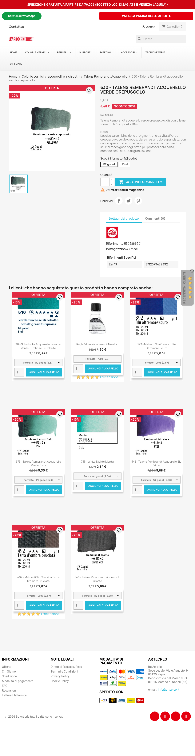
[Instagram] (165, 716)
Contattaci (17, 27)
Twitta (128, 201)
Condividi (119, 201)
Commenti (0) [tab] (155, 219)
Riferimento (115, 243)
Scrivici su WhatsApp (21, 16)
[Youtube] (186, 716)
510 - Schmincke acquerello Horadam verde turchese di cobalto (38, 346)
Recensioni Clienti (184, 287)
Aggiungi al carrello (140, 182)
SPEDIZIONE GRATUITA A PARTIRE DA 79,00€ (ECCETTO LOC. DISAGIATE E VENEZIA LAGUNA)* (97, 4)
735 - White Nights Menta (97, 461)
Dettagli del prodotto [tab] (124, 219)
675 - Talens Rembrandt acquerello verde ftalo (38, 463)
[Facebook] (154, 716)
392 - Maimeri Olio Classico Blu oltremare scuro (156, 346)
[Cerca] (161, 39)
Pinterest (138, 201)
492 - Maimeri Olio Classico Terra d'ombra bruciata (38, 579)
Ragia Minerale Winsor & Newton (97, 344)
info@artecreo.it (168, 689)
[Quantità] (104, 182)
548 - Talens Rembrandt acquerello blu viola (156, 463)
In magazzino (116, 249)
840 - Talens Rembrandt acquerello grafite (97, 579)
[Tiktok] (175, 716)
